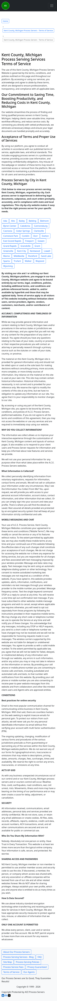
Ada (5, 220)
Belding (32, 220)
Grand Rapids (10, 246)
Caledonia (25, 225)
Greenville (8, 251)
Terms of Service (11, 972)
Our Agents (29, 972)
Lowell (47, 251)
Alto (13, 220)
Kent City (21, 251)
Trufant (17, 261)
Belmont (44, 220)
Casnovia (7, 230)
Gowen (41, 240)
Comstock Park (10, 235)
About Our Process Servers (16, 952)
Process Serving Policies (27, 962)
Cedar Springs (23, 230)
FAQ (40, 957)
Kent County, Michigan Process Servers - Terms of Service (28, 30)
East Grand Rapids (12, 240)
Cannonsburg (40, 225)
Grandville (25, 246)
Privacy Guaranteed (37, 967)
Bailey (22, 220)
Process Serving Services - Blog (18, 957)
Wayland (40, 261)
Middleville (19, 256)
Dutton (45, 235)
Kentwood (35, 251)
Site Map (7, 962)
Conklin (25, 235)
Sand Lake (46, 256)
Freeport (29, 240)
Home (5, 21)
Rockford (32, 256)
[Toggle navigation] (51, 5)
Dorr (35, 235)
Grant (37, 246)
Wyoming (8, 266)
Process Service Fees (13, 967)
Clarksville (39, 230)
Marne (6, 256)
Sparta (6, 261)
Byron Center (9, 225)
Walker (28, 261)
